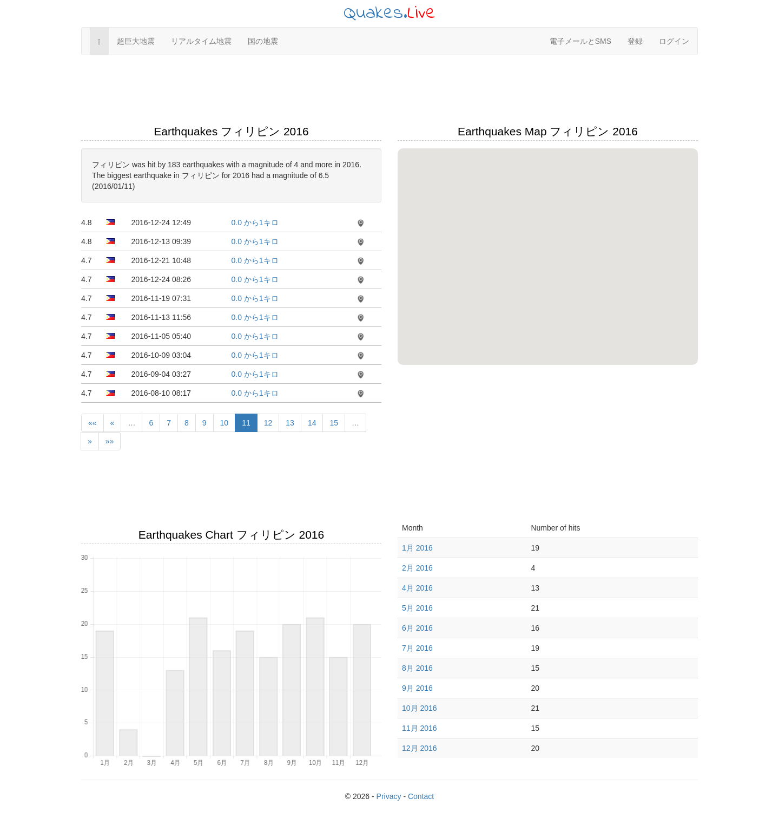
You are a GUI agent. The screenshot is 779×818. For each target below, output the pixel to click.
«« (92, 422)
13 (290, 422)
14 (312, 422)
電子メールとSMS (580, 41)
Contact (421, 796)
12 (268, 422)
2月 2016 (417, 568)
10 (224, 422)
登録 (635, 41)
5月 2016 (417, 608)
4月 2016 (417, 588)
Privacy (389, 796)
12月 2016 (419, 748)
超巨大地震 (136, 41)
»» (109, 441)
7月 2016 (417, 648)
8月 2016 (417, 668)
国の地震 (263, 41)
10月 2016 (419, 708)
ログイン (674, 41)
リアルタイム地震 (201, 41)
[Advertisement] (389, 90)
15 (333, 422)
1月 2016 (417, 548)
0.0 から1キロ (255, 222)
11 (246, 422)
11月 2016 (419, 728)
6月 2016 (417, 628)
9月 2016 (417, 688)
